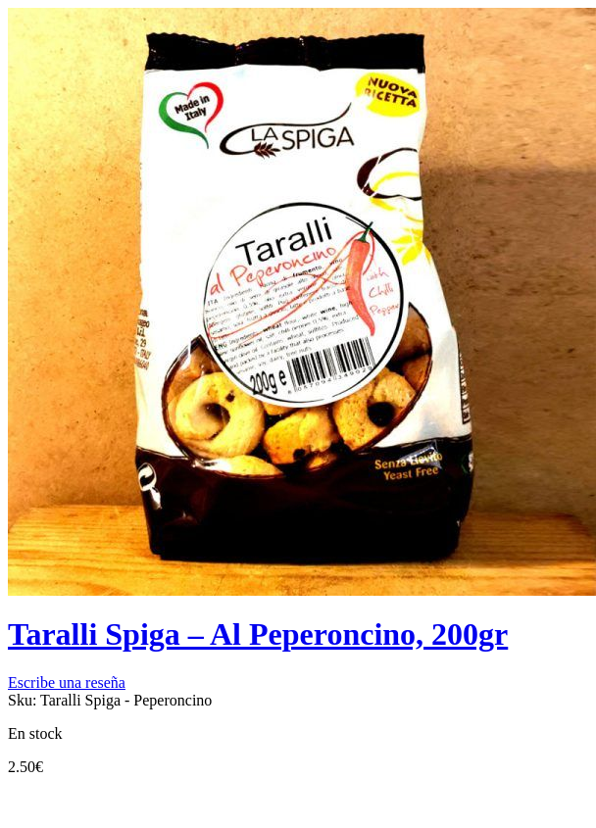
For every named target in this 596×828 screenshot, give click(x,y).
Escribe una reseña (66, 682)
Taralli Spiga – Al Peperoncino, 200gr (258, 634)
